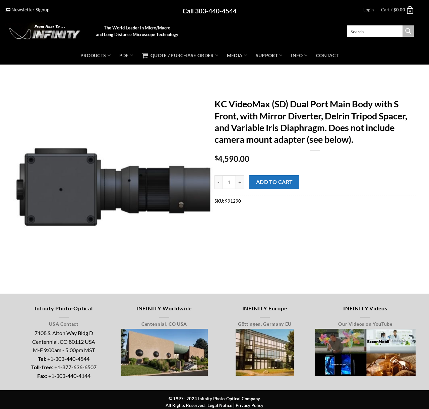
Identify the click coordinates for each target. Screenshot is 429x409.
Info (299, 55)
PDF (126, 55)
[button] (368, 9)
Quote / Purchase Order (180, 55)
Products (95, 55)
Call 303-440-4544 (210, 11)
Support (269, 55)
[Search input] (375, 31)
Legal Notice (219, 405)
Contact (327, 55)
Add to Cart (274, 182)
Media (237, 55)
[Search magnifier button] (408, 31)
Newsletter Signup (27, 9)
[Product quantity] (229, 182)
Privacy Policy (249, 405)
